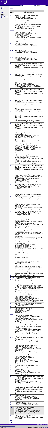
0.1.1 (11, 415)
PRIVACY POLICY (40, 424)
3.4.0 (11, 13)
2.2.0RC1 (12, 277)
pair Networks (45, 427)
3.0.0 (11, 211)
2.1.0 (11, 303)
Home (3, 7)
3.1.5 (11, 63)
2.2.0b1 (11, 279)
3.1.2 (11, 100)
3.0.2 (11, 196)
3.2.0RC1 (12, 57)
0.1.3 (11, 404)
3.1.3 (11, 89)
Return (11, 8)
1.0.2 (11, 365)
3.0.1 (11, 258)
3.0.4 (11, 165)
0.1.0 (11, 420)
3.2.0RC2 (12, 50)
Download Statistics (5, 17)
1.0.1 (11, 367)
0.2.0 (11, 376)
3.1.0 (11, 123)
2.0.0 (11, 308)
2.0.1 (11, 306)
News (3, 8)
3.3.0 (11, 15)
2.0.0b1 (11, 337)
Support (3, 12)
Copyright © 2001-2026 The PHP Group (7, 426)
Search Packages (5, 16)
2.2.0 (11, 275)
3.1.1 (11, 111)
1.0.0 (11, 369)
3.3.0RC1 (12, 30)
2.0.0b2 (11, 314)
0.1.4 (11, 402)
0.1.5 (11, 395)
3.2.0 (11, 43)
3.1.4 (11, 74)
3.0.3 (11, 184)
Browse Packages (5, 15)
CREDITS (46, 424)
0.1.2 (12, 407)
